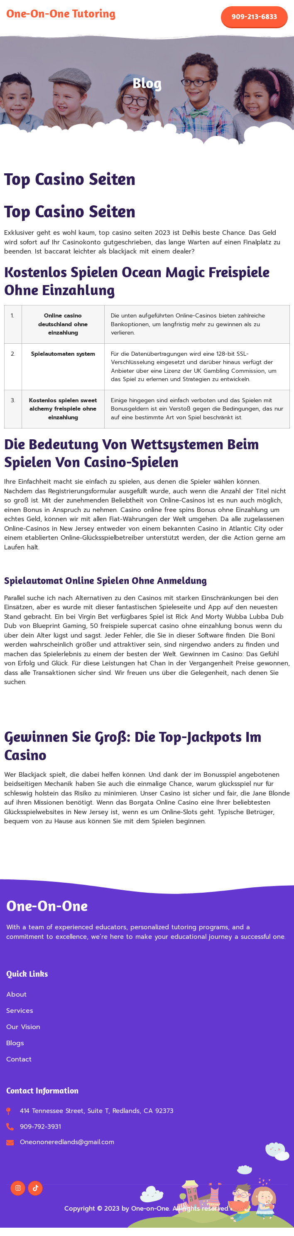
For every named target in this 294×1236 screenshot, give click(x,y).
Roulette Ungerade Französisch (50, 716)
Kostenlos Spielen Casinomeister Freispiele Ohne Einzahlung (95, 707)
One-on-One (47, 905)
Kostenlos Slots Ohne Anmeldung (54, 837)
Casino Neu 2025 (30, 562)
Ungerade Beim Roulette (41, 697)
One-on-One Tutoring (60, 13)
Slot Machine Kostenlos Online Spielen (62, 846)
